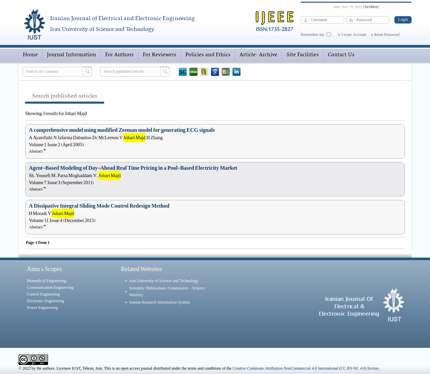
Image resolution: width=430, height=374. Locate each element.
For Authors (119, 55)
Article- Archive (258, 55)
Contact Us (341, 55)
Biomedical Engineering (46, 280)
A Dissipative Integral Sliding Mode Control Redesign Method (99, 206)
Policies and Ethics (207, 55)
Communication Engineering (50, 287)
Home (30, 55)
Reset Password (387, 34)
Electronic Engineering (45, 301)
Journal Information (71, 55)
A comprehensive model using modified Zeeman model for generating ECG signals (122, 130)
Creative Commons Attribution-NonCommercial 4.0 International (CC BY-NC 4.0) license (305, 368)
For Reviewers (159, 55)
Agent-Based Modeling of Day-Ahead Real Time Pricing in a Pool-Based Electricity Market (133, 168)
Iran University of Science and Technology (164, 280)
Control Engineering (43, 294)
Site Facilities (303, 55)
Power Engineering (42, 307)
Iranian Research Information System (159, 302)
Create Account (353, 34)
